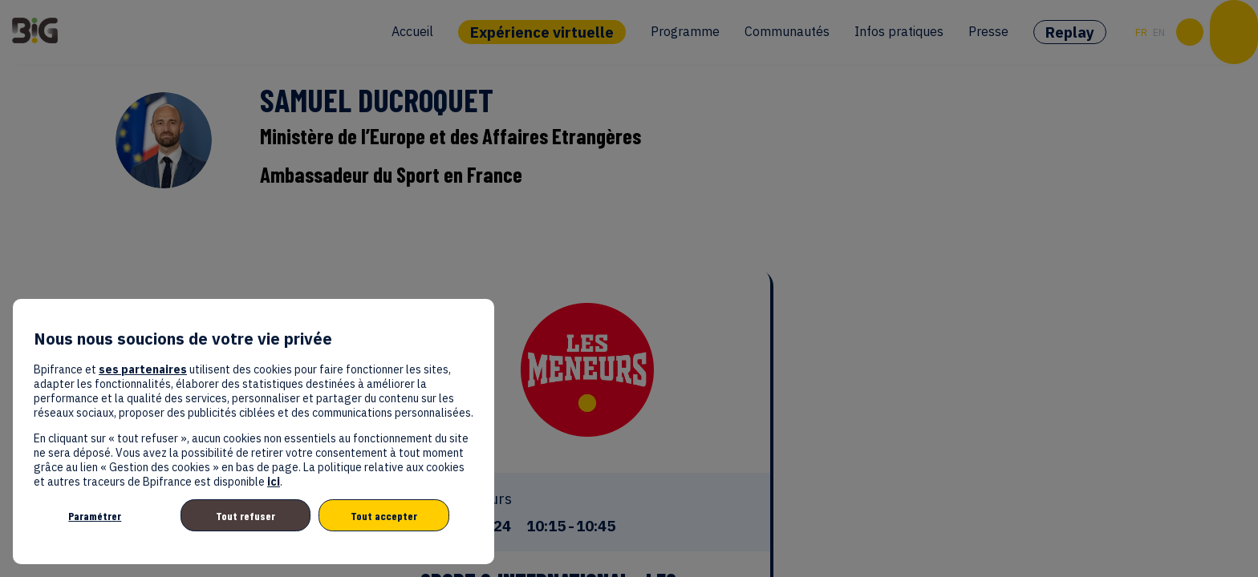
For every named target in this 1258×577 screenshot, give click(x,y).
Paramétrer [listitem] (94, 516)
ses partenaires (143, 369)
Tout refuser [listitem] (245, 516)
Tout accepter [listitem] (384, 516)
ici (273, 481)
